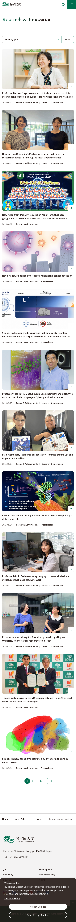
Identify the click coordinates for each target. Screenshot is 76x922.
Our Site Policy (12, 898)
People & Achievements (27, 102)
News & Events (23, 819)
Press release (47, 281)
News (39, 819)
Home (5, 819)
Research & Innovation (52, 102)
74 (41, 781)
